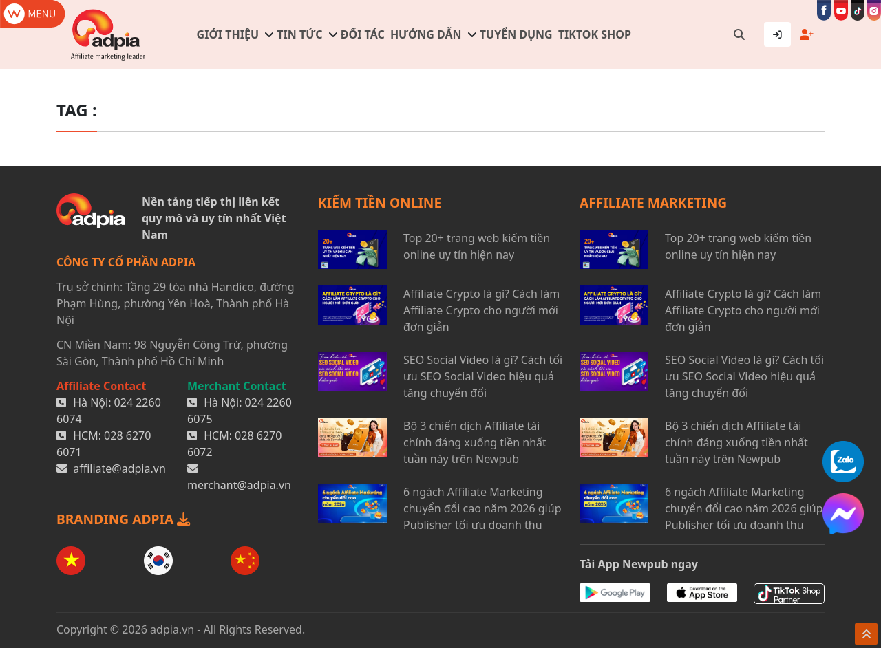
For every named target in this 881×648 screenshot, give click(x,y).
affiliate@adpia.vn (119, 468)
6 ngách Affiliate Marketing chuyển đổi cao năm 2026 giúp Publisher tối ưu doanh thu (482, 508)
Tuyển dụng (516, 34)
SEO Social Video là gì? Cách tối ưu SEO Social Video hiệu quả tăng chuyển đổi (482, 376)
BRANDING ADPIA (123, 519)
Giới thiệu (228, 34)
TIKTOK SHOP (594, 34)
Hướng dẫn (426, 34)
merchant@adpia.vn (239, 485)
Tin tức (299, 34)
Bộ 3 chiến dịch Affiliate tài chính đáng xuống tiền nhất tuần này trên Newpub (474, 442)
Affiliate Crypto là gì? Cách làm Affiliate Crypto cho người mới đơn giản (481, 310)
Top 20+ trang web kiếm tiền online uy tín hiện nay (476, 246)
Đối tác (363, 34)
